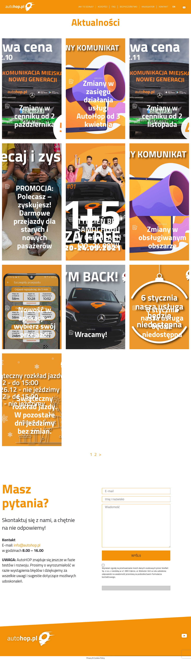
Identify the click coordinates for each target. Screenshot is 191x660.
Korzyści (102, 7)
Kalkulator (148, 7)
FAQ (113, 7)
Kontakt (163, 7)
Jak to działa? (86, 7)
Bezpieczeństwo (128, 7)
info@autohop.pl (27, 545)
